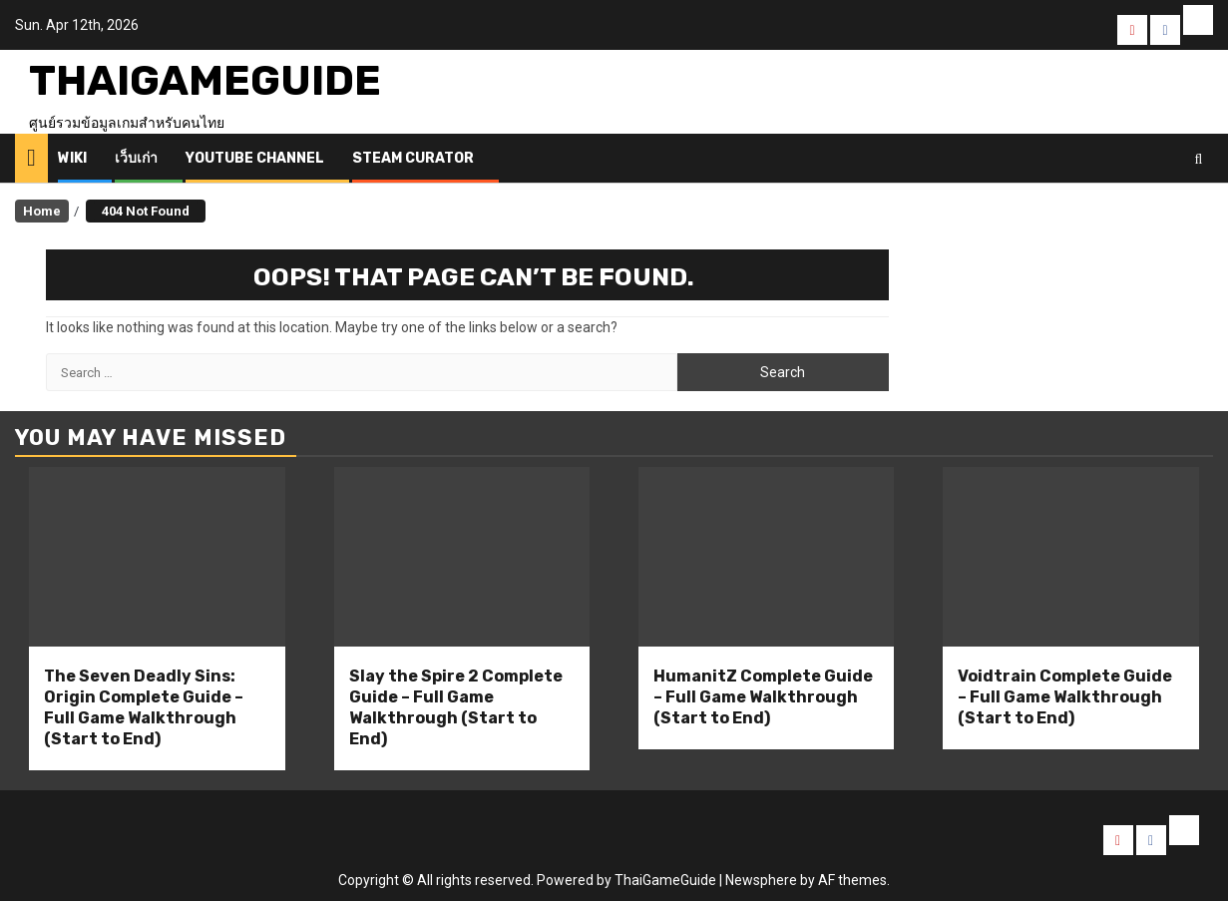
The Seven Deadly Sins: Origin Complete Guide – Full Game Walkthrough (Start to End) (143, 707)
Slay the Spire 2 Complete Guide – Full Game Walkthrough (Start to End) (456, 707)
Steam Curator (413, 158)
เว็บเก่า (136, 158)
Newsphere (761, 880)
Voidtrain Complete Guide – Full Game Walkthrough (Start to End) (1065, 697)
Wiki (72, 158)
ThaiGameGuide (205, 81)
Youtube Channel (255, 158)
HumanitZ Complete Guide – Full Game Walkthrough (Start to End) (763, 697)
